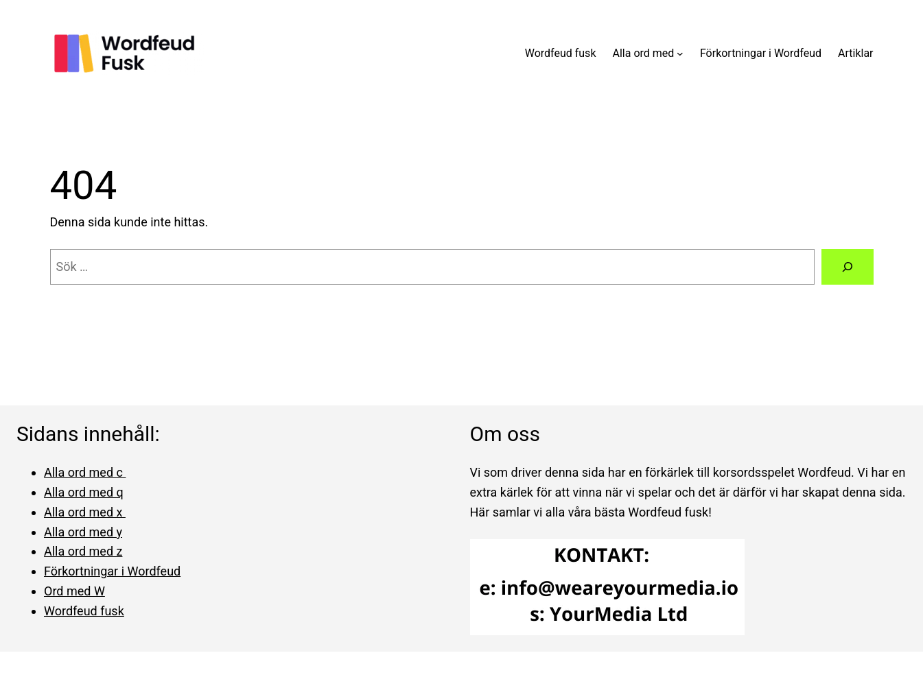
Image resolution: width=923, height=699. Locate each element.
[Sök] (847, 267)
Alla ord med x (85, 512)
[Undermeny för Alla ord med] (680, 53)
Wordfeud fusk (84, 611)
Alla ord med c (85, 472)
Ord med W (74, 591)
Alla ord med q (84, 492)
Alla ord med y (83, 532)
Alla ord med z (83, 551)
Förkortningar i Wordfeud (112, 571)
